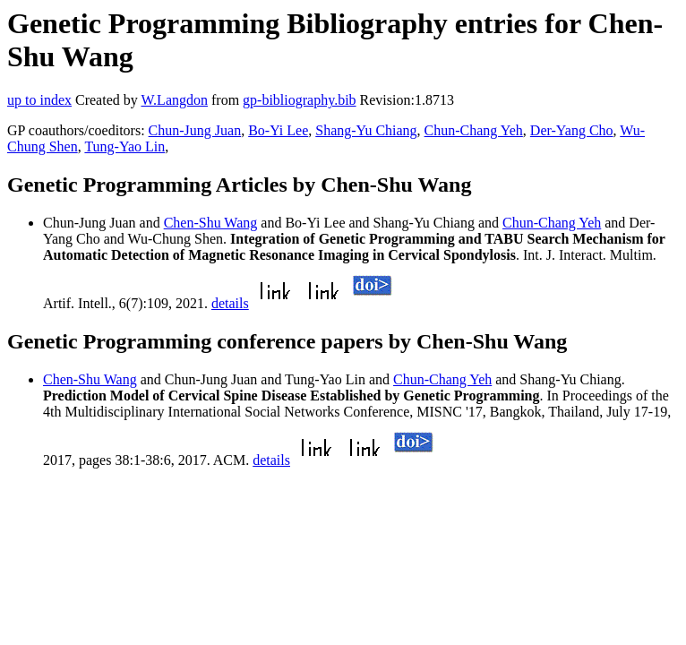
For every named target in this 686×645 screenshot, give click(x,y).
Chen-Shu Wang (211, 222)
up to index (39, 100)
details (230, 303)
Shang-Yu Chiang (365, 130)
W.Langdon (174, 100)
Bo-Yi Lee (278, 130)
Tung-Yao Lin (124, 146)
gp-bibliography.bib (299, 100)
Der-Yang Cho (571, 130)
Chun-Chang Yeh (473, 130)
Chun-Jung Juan (195, 130)
